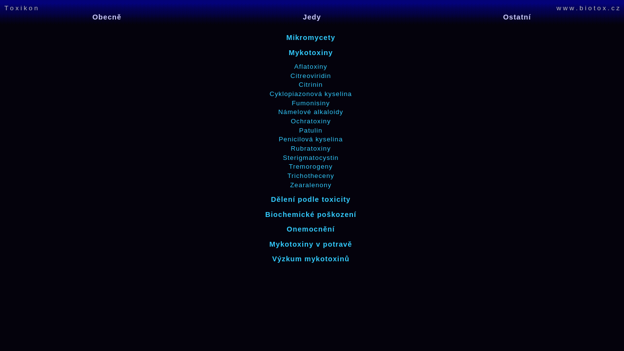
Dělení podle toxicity (311, 199)
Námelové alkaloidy (311, 112)
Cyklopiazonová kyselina (311, 94)
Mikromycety (310, 37)
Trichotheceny (310, 175)
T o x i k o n (21, 8)
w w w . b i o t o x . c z (588, 8)
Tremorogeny (311, 166)
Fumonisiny (311, 103)
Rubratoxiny (311, 148)
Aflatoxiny (311, 66)
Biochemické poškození (310, 214)
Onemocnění (311, 229)
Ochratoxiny (311, 121)
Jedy (312, 17)
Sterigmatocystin (311, 157)
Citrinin (311, 84)
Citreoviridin (311, 75)
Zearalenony (311, 185)
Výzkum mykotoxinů (311, 259)
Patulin (311, 130)
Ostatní (517, 17)
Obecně (106, 17)
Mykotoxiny (311, 53)
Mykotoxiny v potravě (311, 244)
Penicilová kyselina (311, 139)
